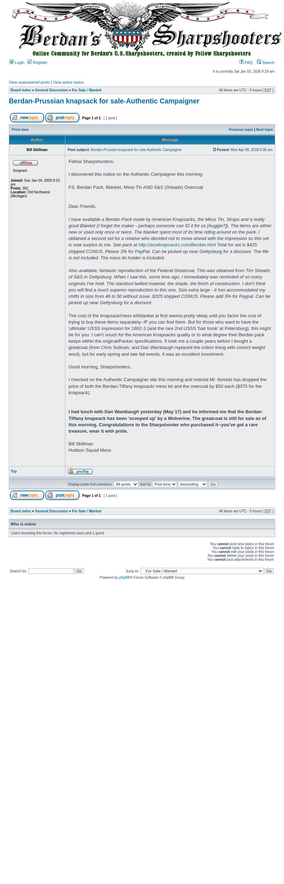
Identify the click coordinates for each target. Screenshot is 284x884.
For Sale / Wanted (86, 90)
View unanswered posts (29, 82)
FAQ (246, 62)
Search (265, 62)
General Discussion (51, 90)
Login (17, 62)
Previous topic (241, 130)
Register (37, 62)
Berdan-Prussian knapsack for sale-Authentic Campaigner (104, 101)
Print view (20, 130)
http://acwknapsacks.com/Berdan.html (177, 244)
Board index (21, 90)
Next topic (264, 130)
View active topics (68, 82)
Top (14, 471)
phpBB (124, 577)
